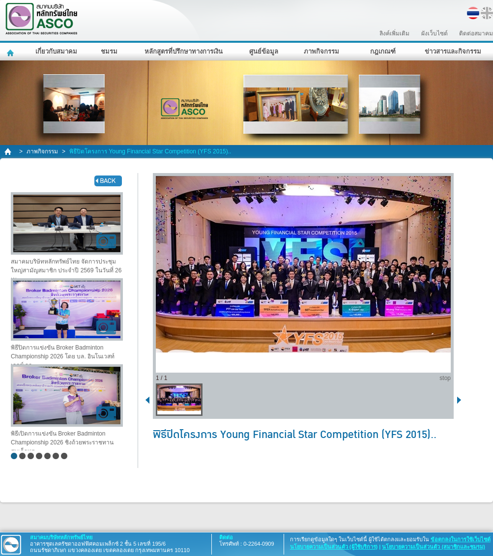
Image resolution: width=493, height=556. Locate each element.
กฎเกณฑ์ (383, 51)
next (461, 399)
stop (445, 378)
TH (473, 13)
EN (487, 13)
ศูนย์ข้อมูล (263, 51)
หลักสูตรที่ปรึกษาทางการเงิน (184, 51)
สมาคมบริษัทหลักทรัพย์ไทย (67, 19)
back (108, 181)
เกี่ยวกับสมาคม (56, 51)
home (8, 151)
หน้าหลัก (11, 51)
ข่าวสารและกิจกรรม (453, 51)
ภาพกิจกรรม (321, 51)
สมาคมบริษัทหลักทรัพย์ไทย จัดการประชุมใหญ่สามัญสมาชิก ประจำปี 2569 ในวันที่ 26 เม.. (67, 235)
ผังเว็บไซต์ (434, 33)
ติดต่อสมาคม (476, 33)
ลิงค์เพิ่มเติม (394, 33)
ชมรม (109, 51)
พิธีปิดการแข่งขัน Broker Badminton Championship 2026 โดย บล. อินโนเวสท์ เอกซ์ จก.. (67, 321)
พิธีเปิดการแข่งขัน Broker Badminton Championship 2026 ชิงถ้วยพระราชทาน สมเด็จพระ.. (67, 407)
